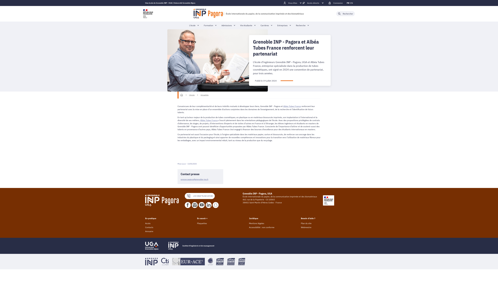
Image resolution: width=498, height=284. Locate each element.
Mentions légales (256, 223)
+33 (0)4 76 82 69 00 (200, 196)
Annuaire (149, 231)
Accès (148, 223)
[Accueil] (181, 95)
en (351, 3)
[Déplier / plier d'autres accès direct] (313, 2)
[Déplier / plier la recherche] (345, 13)
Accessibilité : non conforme (261, 227)
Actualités (205, 95)
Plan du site (306, 223)
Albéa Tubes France (292, 106)
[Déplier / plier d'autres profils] (292, 2)
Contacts (149, 227)
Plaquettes (202, 223)
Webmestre (306, 227)
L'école (192, 95)
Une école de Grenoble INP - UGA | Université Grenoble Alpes (170, 3)
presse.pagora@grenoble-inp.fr (194, 179)
